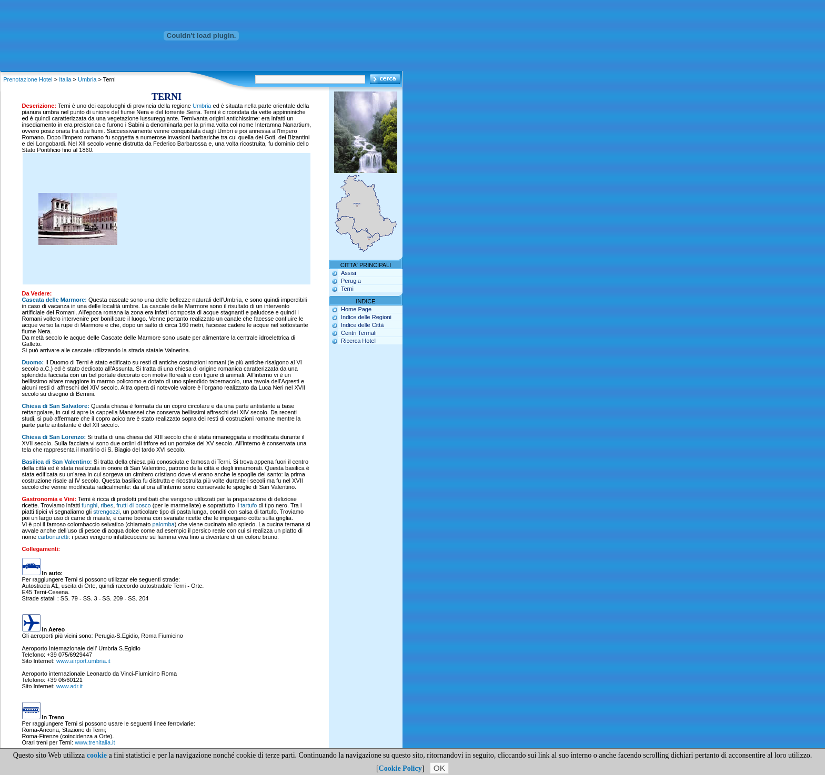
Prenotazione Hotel (28, 79)
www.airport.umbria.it (83, 661)
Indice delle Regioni (366, 317)
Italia (65, 79)
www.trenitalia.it (95, 742)
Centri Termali (359, 333)
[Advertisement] (212, 218)
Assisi (348, 273)
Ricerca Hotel (358, 341)
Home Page (356, 309)
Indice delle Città (362, 325)
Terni (347, 288)
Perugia (351, 281)
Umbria (87, 79)
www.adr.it (69, 686)
